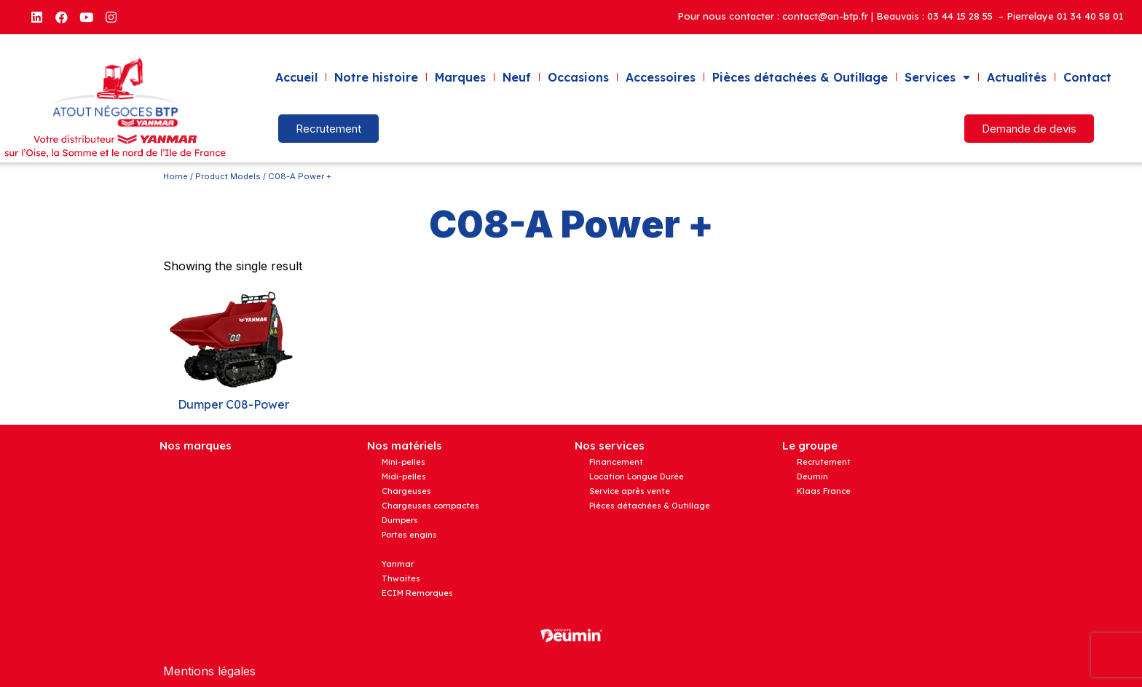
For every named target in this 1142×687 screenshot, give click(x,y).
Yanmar (398, 564)
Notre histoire (376, 77)
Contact (1087, 77)
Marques (460, 77)
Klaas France (824, 491)
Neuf (517, 77)
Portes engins (409, 535)
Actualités (1017, 77)
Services (937, 77)
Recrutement (824, 462)
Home (175, 176)
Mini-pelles (403, 462)
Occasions (578, 77)
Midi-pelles (404, 476)
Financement (616, 462)
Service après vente (629, 491)
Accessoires (661, 77)
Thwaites (401, 578)
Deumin (812, 476)
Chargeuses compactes (430, 505)
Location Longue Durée (636, 476)
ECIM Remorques (417, 593)
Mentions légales (209, 671)
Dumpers (400, 520)
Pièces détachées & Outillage (800, 77)
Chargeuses (406, 491)
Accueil (296, 77)
